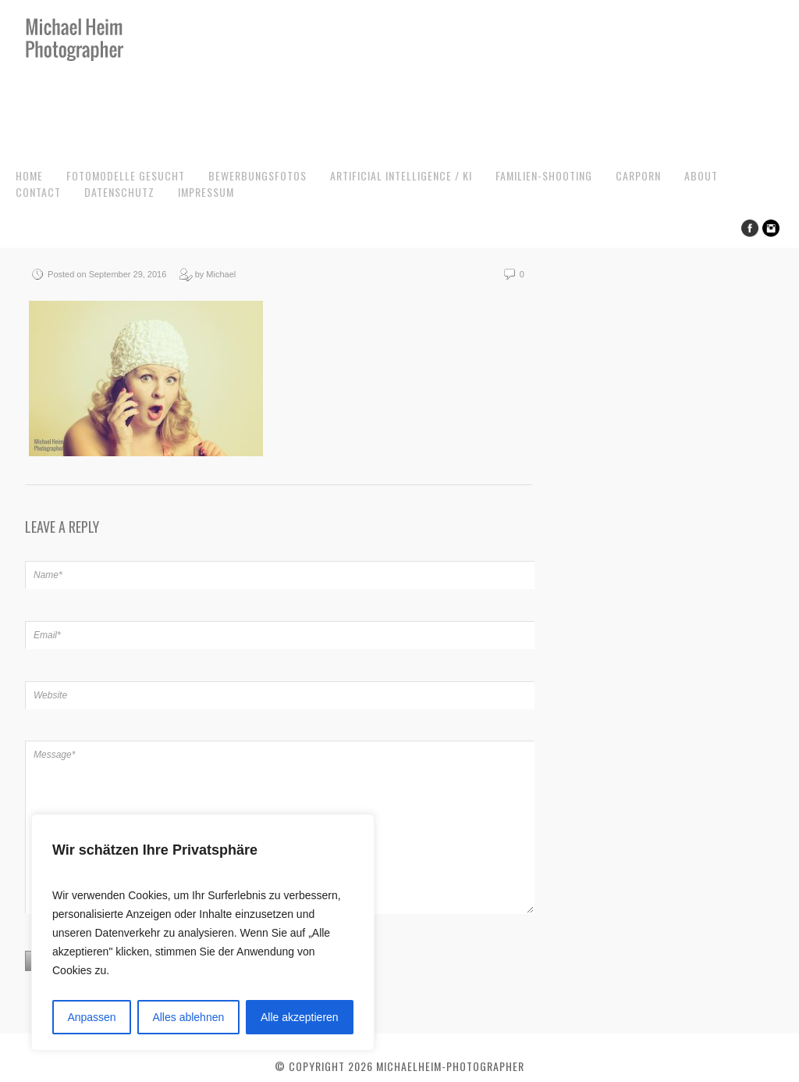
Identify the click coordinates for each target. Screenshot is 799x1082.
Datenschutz (119, 192)
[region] (203, 932)
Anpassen (91, 1017)
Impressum (206, 192)
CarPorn (638, 175)
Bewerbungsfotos (257, 175)
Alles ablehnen (188, 1017)
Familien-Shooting (543, 175)
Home (29, 175)
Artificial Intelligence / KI (401, 175)
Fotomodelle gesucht (125, 175)
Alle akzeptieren (300, 1017)
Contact (38, 192)
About (701, 175)
